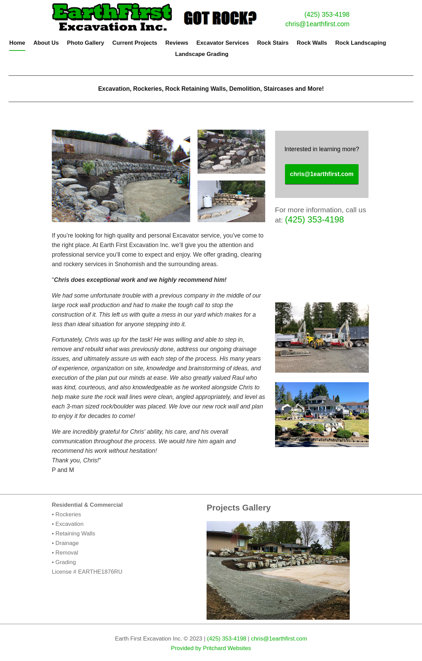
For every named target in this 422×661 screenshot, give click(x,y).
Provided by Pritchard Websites (211, 648)
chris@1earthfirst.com (317, 24)
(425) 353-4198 (326, 14)
